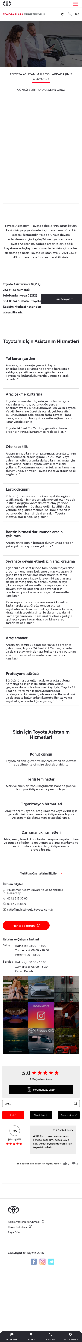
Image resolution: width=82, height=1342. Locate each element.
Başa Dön (14, 1232)
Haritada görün (26, 925)
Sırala (13, 1115)
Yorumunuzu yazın (41, 1089)
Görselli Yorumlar (41, 1115)
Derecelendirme (69, 1115)
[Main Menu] (75, 4)
